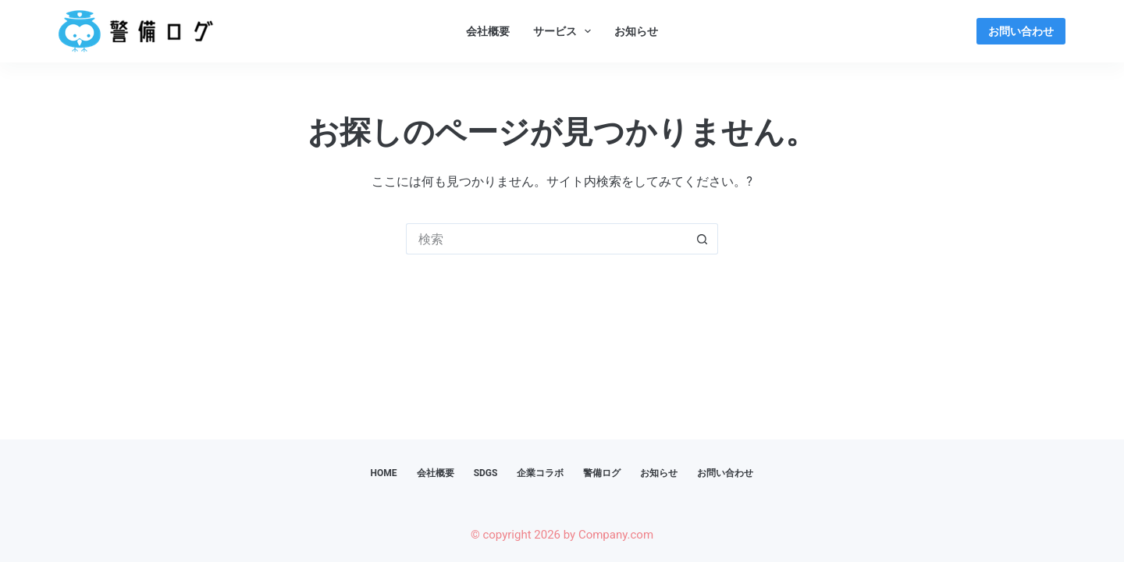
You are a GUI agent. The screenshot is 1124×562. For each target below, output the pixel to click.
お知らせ (636, 31)
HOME (384, 473)
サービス (565, 31)
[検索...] (546, 238)
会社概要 (488, 31)
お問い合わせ (1021, 31)
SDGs (486, 473)
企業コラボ (540, 473)
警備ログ (602, 473)
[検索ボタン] (702, 238)
